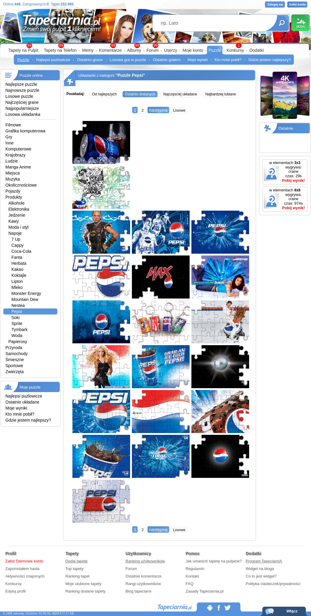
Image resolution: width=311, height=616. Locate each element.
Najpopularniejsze (22, 108)
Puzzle (215, 50)
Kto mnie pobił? (228, 59)
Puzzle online (31, 75)
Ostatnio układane (22, 402)
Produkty (13, 197)
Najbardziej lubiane (220, 94)
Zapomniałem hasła (22, 568)
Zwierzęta (14, 371)
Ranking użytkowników (145, 561)
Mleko (17, 287)
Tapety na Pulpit (23, 50)
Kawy (13, 221)
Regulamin (195, 568)
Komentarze (110, 50)
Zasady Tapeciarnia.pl (205, 591)
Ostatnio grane (89, 59)
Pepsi (16, 311)
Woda (16, 335)
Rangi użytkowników (143, 583)
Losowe (179, 110)
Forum (152, 50)
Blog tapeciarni (138, 591)
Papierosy (17, 341)
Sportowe (14, 365)
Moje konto (192, 50)
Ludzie (11, 161)
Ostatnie (286, 128)
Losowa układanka (22, 114)
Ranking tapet (78, 576)
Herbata (18, 263)
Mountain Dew (24, 299)
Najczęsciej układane (180, 94)
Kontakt (192, 576)
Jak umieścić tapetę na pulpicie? (214, 561)
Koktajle (18, 275)
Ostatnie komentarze (144, 576)
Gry (8, 137)
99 (155, 45)
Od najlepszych (104, 94)
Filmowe (13, 124)
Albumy (134, 50)
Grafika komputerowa (25, 130)
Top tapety (75, 568)
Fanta (16, 257)
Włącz (291, 611)
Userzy (170, 50)
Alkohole (16, 203)
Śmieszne (14, 359)
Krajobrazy (15, 155)
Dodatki (256, 50)
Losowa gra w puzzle (128, 59)
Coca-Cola (21, 251)
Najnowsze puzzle (22, 90)
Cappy (17, 245)
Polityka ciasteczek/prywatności (273, 583)
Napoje (15, 233)
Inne (9, 143)
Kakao (17, 269)
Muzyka (12, 179)
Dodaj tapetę (77, 561)
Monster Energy (26, 293)
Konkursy (235, 50)
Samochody (16, 353)
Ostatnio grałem (167, 59)
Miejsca (12, 173)
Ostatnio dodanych (140, 94)
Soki (15, 317)
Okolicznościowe (21, 185)
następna (158, 110)
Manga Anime (18, 167)
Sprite (17, 323)
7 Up (15, 239)
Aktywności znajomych (25, 576)
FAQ (190, 583)
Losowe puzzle (19, 96)
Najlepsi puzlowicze (53, 59)
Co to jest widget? (261, 576)
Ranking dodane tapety (86, 591)
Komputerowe (18, 149)
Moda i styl (18, 227)
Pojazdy (12, 191)
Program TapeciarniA (264, 561)
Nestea (18, 305)
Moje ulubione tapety (84, 583)
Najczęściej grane (22, 102)
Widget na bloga (260, 568)
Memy (87, 50)
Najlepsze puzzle (21, 84)
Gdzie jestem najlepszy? (269, 59)
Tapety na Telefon (60, 50)
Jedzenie (16, 215)
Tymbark (19, 329)
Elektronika (18, 209)
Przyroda (13, 347)
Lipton (17, 281)
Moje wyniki (198, 59)
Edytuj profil (15, 591)
